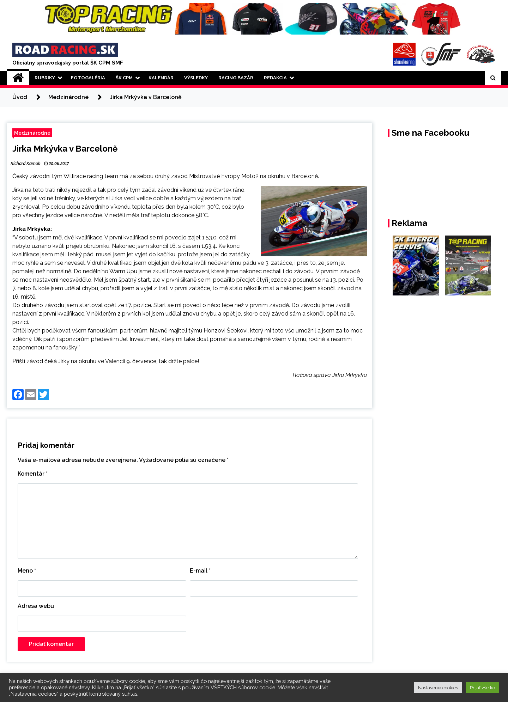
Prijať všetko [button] (482, 687)
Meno (27, 570)
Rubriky (45, 77)
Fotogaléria (88, 77)
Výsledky (196, 77)
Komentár (33, 473)
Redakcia (275, 77)
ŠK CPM (124, 77)
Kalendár (161, 77)
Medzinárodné (32, 133)
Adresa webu (36, 606)
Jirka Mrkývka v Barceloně (64, 149)
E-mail (200, 570)
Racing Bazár (235, 77)
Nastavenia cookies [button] (438, 687)
